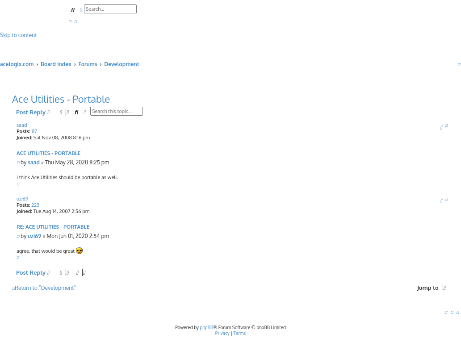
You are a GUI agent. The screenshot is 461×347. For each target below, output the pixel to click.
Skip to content (18, 35)
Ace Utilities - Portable (61, 98)
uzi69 (22, 199)
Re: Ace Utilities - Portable (53, 226)
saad (22, 125)
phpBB (207, 327)
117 (34, 131)
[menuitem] (69, 21)
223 (35, 205)
